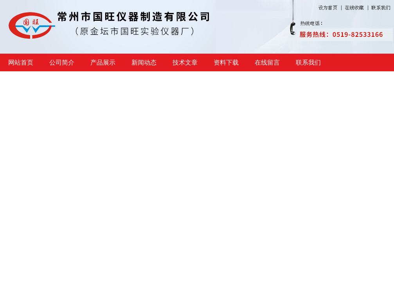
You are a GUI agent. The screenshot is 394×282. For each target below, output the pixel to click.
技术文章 (185, 62)
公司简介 (61, 62)
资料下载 (226, 62)
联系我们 (308, 62)
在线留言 (267, 62)
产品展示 (102, 62)
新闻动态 (144, 62)
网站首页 (20, 62)
